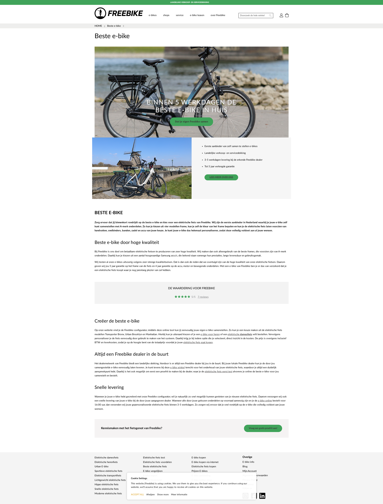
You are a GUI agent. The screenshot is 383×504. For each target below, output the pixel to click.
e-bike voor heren (210, 334)
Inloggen (281, 15)
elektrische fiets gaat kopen (198, 342)
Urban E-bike (101, 466)
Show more (163, 494)
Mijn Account (250, 471)
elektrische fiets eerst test (218, 371)
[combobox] (255, 15)
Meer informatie (179, 494)
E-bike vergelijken (152, 471)
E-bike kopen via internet (205, 462)
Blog (245, 466)
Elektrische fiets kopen (204, 466)
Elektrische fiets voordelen (157, 462)
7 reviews (203, 297)
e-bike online (265, 401)
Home (99, 26)
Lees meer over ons (221, 177)
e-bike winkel (177, 367)
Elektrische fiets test (154, 457)
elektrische (240, 334)
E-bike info (248, 462)
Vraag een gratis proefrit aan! (263, 428)
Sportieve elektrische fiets (108, 471)
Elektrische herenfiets (106, 462)
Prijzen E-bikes (200, 471)
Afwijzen (150, 494)
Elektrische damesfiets (107, 457)
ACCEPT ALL (137, 494)
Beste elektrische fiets (155, 466)
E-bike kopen (199, 457)
